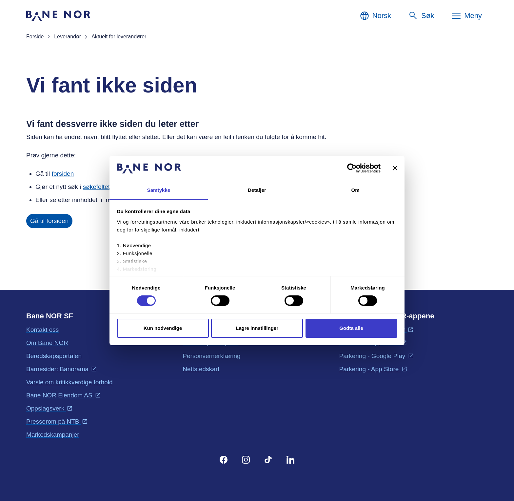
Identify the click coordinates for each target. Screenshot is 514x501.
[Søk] (421, 16)
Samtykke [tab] (158, 190)
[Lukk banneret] (395, 168)
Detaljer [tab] (257, 190)
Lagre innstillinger (257, 328)
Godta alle (351, 328)
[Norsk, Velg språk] (375, 16)
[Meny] (466, 16)
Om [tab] (355, 190)
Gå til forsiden (49, 220)
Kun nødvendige (163, 328)
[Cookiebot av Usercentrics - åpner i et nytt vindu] (352, 168)
